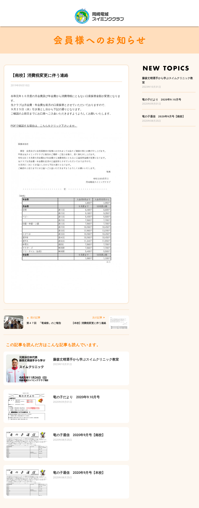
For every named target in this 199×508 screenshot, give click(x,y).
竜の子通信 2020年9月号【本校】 (79, 473)
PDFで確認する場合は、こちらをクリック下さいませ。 (44, 125)
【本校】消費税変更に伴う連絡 (89, 323)
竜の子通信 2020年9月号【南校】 (79, 435)
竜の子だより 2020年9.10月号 (76, 397)
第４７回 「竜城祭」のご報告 (44, 323)
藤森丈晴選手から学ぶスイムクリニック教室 (86, 359)
